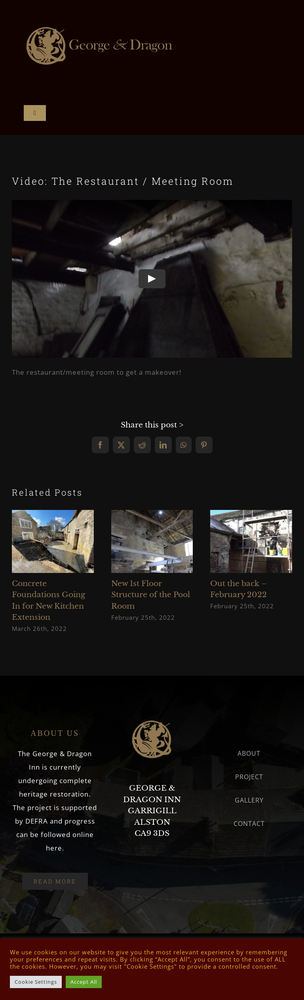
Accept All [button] (83, 981)
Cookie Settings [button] (36, 981)
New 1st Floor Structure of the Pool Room (150, 595)
